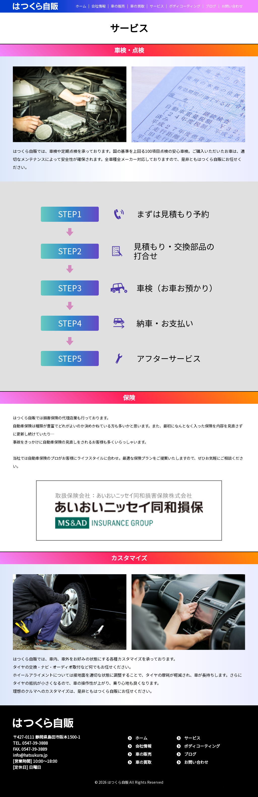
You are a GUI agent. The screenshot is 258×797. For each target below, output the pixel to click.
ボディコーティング (184, 6)
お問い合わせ (232, 6)
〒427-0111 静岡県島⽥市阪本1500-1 (46, 737)
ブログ (211, 6)
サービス (157, 6)
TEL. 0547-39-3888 (30, 743)
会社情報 (98, 6)
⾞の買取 (137, 6)
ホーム (81, 6)
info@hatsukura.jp (30, 755)
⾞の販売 (118, 6)
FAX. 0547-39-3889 (30, 749)
